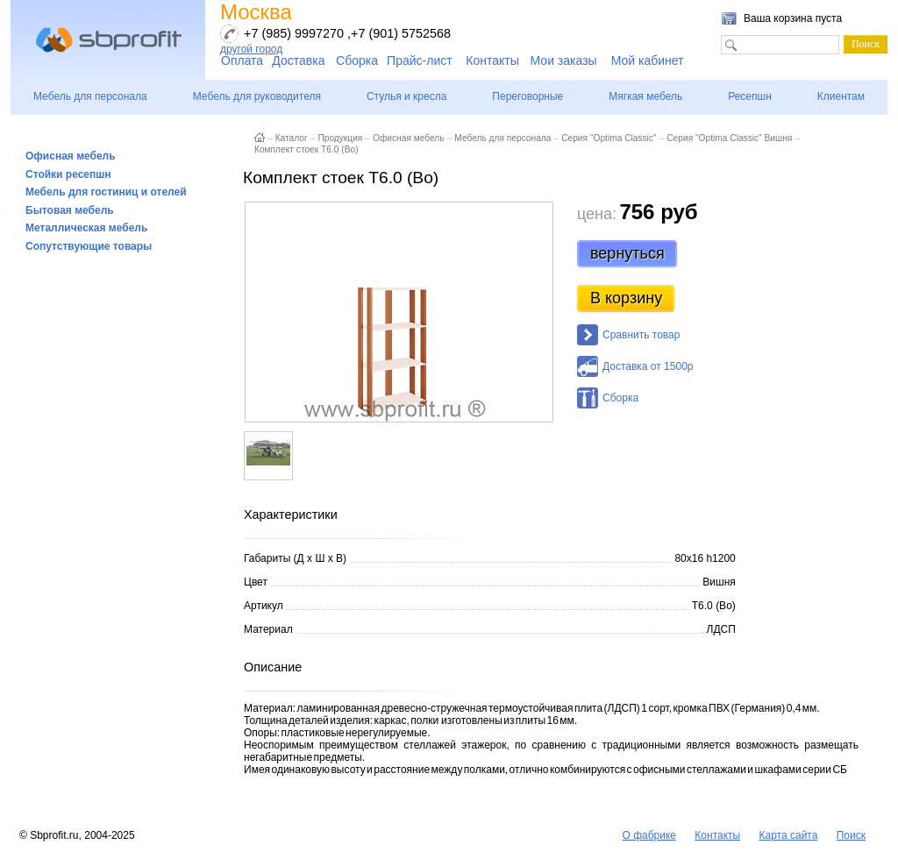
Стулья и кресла (406, 96)
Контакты (492, 60)
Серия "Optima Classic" (608, 138)
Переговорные (527, 96)
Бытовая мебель (69, 210)
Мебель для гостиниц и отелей (106, 192)
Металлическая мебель (86, 228)
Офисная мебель (70, 156)
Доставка (298, 60)
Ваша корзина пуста (793, 18)
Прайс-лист (420, 60)
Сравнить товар (641, 335)
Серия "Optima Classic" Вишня (729, 138)
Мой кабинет (647, 60)
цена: (596, 214)
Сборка (357, 60)
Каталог (291, 138)
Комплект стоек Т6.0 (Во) (306, 149)
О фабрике (649, 835)
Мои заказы (564, 60)
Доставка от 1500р (647, 366)
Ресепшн (750, 96)
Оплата (242, 60)
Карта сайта (788, 835)
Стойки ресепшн (68, 174)
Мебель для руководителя (257, 96)
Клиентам (841, 96)
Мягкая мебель (645, 96)
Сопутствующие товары (88, 246)
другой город (251, 49)
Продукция (339, 138)
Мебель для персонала (90, 96)
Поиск (851, 835)
